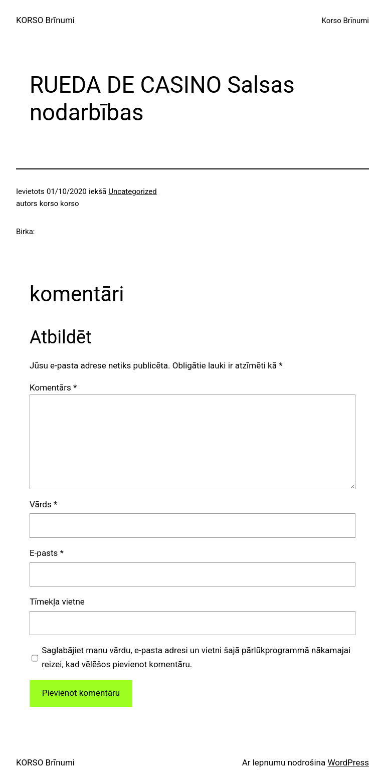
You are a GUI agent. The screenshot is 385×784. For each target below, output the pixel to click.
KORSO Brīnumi (45, 20)
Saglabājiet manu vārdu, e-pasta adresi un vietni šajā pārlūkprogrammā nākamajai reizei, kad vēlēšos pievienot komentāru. (196, 657)
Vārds (43, 504)
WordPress (348, 762)
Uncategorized (132, 191)
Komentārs (53, 387)
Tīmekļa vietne (57, 602)
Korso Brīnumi (345, 20)
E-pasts (47, 553)
